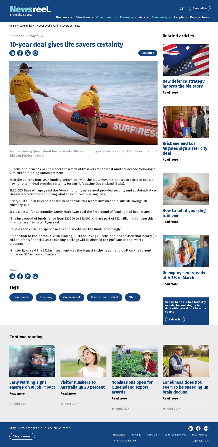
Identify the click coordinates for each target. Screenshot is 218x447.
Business (62, 17)
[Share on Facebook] (20, 53)
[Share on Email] (35, 53)
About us (136, 434)
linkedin (190, 428)
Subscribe (148, 53)
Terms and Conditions (124, 440)
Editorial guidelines (175, 434)
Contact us (153, 434)
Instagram (206, 428)
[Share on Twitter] (28, 53)
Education (83, 17)
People (179, 17)
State (132, 297)
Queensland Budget (104, 297)
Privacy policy (199, 434)
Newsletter (200, 8)
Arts (142, 17)
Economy (126, 17)
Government (105, 17)
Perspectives (199, 17)
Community (159, 17)
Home (12, 25)
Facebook (198, 428)
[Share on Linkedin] (12, 53)
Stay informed (22, 436)
